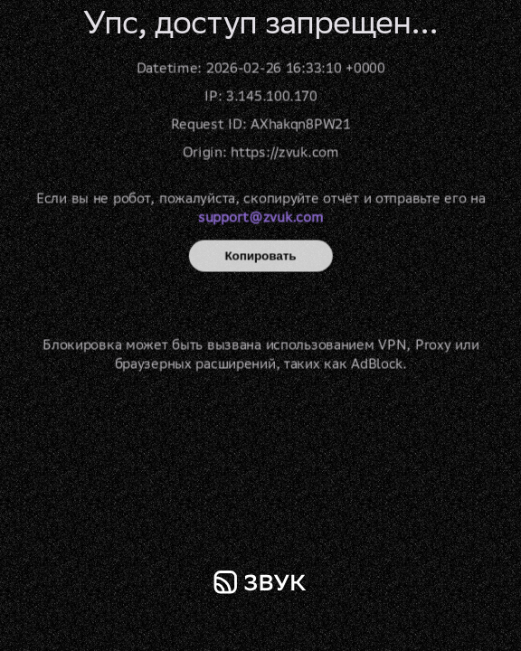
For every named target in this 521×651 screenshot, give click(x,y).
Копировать (261, 256)
